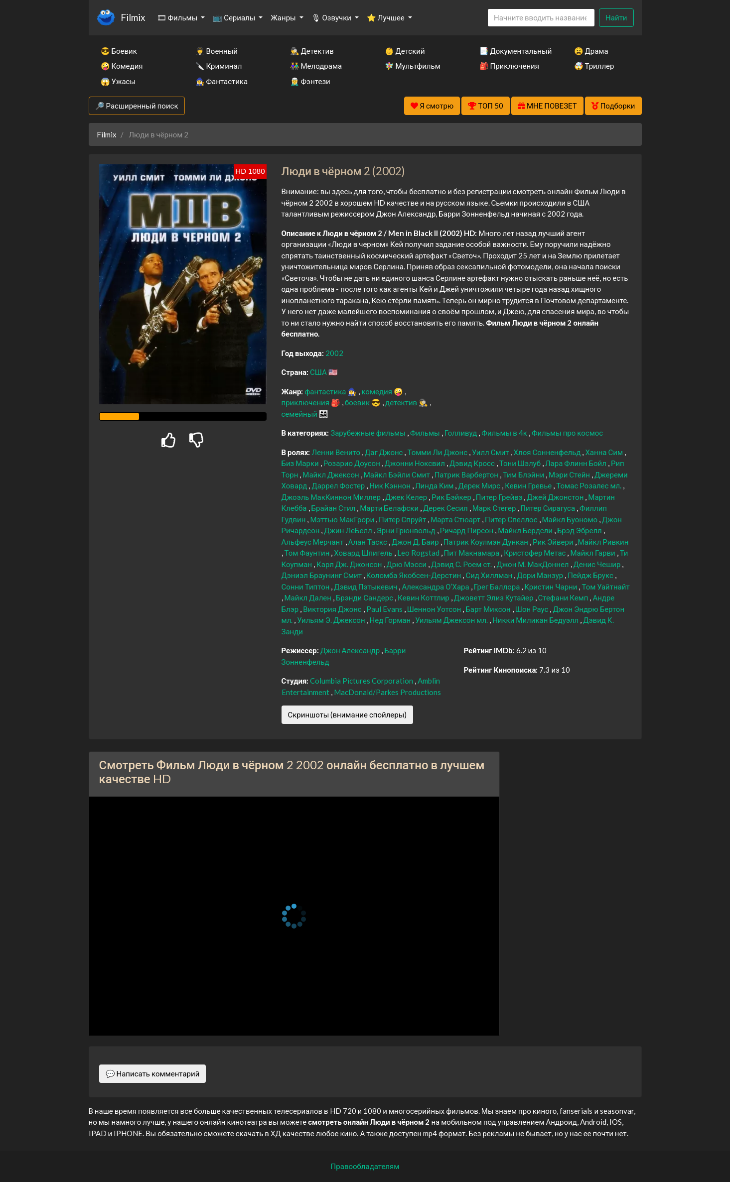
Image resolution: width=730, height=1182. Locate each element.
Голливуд (461, 432)
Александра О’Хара (436, 586)
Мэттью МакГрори (343, 519)
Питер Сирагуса (548, 507)
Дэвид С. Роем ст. (462, 564)
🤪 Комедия (122, 65)
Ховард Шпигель (364, 552)
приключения (306, 402)
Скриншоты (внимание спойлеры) (347, 714)
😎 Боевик (119, 50)
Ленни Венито (336, 452)
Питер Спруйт (403, 519)
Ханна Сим (604, 452)
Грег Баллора (498, 586)
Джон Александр (351, 650)
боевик (358, 402)
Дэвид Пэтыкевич (366, 586)
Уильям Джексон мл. (452, 619)
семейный (300, 413)
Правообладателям (365, 1166)
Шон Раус (532, 608)
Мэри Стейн (570, 474)
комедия (377, 391)
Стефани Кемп (564, 597)
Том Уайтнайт (605, 586)
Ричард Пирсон (467, 530)
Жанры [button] (284, 17)
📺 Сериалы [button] (235, 17)
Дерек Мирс (480, 485)
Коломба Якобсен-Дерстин (414, 575)
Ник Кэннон (390, 485)
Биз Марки (301, 463)
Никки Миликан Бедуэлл (536, 619)
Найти (616, 17)
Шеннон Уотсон (435, 608)
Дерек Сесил (446, 507)
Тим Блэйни (524, 474)
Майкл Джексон (331, 474)
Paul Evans (385, 608)
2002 (334, 353)
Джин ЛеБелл (348, 530)
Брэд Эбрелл (580, 530)
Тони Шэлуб (520, 463)
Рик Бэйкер (452, 496)
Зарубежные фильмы (368, 432)
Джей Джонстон (556, 496)
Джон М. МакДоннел (533, 564)
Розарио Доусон (352, 463)
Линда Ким (435, 485)
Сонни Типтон (306, 586)
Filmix (133, 17)
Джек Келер (407, 496)
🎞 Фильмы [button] (178, 17)
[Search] (541, 17)
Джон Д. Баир (416, 541)
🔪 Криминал (218, 65)
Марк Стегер (495, 507)
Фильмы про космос (567, 432)
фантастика (325, 391)
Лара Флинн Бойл (576, 463)
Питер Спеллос (512, 519)
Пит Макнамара (472, 552)
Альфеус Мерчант (313, 541)
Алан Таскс (368, 541)
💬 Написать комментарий (153, 1073)
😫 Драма (591, 50)
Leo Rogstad (419, 552)
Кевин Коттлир (424, 597)
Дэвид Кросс (472, 463)
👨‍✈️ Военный (216, 50)
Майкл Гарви (593, 552)
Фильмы (425, 432)
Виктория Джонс (333, 608)
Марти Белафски (390, 507)
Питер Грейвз (500, 496)
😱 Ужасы (118, 81)
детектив (402, 402)
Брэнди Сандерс (365, 597)
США (319, 371)
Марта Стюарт (456, 519)
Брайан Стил (334, 507)
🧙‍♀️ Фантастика (221, 81)
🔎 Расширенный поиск (136, 105)
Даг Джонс (384, 452)
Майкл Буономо (570, 519)
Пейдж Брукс (591, 575)
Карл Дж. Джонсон (349, 564)
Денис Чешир (598, 564)
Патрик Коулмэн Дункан (486, 541)
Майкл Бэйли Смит (398, 474)
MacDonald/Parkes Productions (387, 692)
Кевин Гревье (529, 485)
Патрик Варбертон (467, 474)
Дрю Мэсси (407, 564)
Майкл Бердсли (526, 530)
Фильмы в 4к (505, 432)
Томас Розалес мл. (589, 485)
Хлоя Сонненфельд (548, 452)
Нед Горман (391, 619)
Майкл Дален (309, 597)
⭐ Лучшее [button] (386, 17)
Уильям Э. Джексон (331, 619)
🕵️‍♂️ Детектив (312, 50)
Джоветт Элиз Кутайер (494, 597)
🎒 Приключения (509, 65)
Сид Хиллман (489, 575)
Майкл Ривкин (603, 541)
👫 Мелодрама (316, 65)
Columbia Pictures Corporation (362, 680)
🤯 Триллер (594, 65)
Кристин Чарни (551, 586)
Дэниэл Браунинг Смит (322, 575)
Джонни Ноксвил (415, 463)
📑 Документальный (513, 50)
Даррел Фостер (338, 485)
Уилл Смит (491, 452)
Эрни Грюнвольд (407, 530)
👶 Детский (405, 50)
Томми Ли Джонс (438, 452)
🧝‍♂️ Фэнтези (310, 81)
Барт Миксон (488, 608)
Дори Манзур (541, 575)
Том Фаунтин (308, 552)
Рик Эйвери (554, 541)
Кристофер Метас (535, 552)
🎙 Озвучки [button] (332, 17)
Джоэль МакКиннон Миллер (332, 496)
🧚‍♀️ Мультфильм (412, 65)
